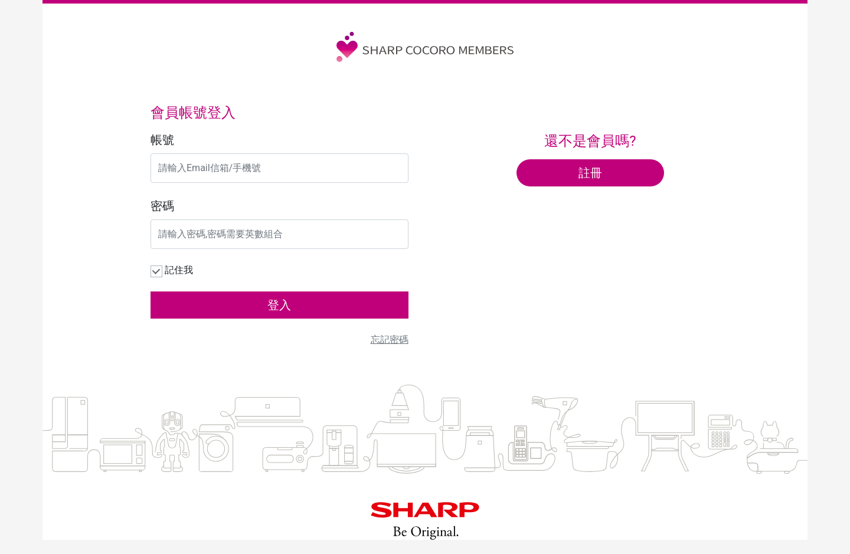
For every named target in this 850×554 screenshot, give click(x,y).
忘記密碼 (389, 339)
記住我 (179, 270)
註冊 (590, 173)
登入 (279, 305)
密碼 (162, 206)
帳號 (162, 140)
